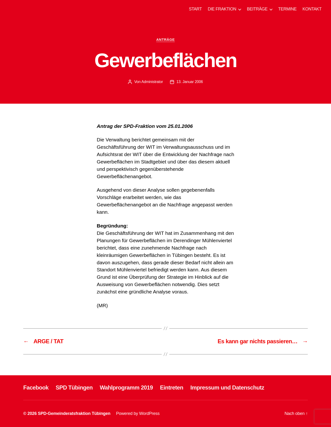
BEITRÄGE (257, 9)
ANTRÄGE (165, 39)
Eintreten (171, 387)
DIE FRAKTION (222, 9)
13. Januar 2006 (189, 82)
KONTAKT (312, 9)
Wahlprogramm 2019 (126, 387)
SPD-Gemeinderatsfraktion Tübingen (74, 413)
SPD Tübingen (74, 387)
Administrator (152, 82)
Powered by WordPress (138, 413)
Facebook (36, 387)
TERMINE (287, 9)
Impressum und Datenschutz (227, 387)
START (195, 9)
